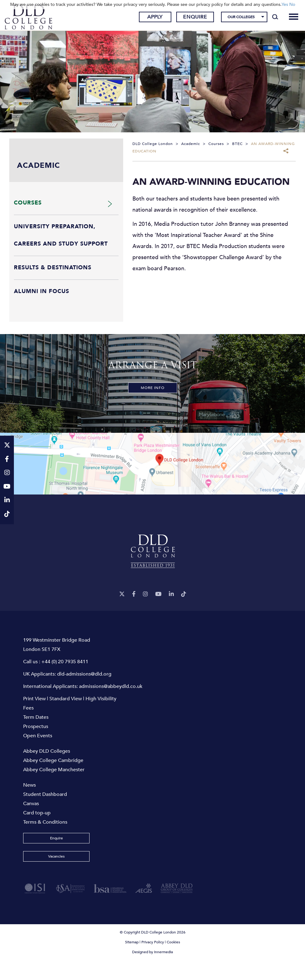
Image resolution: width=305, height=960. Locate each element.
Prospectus (35, 726)
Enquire (195, 17)
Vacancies (56, 856)
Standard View (65, 698)
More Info (153, 387)
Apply (155, 17)
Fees (28, 708)
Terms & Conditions (45, 822)
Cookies (173, 942)
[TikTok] (183, 594)
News (29, 785)
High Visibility (101, 698)
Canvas (31, 803)
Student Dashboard (45, 794)
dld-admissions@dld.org (84, 674)
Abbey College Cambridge (53, 760)
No (292, 4)
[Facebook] (134, 594)
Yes (285, 4)
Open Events (37, 735)
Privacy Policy (152, 942)
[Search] (275, 17)
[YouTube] (158, 594)
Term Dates (35, 717)
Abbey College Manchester (54, 769)
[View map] (152, 463)
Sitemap (132, 942)
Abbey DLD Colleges (46, 751)
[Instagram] (145, 594)
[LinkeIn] (171, 594)
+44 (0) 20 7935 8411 (64, 661)
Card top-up (37, 812)
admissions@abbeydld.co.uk (110, 686)
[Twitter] (122, 594)
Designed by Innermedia (152, 952)
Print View (34, 698)
